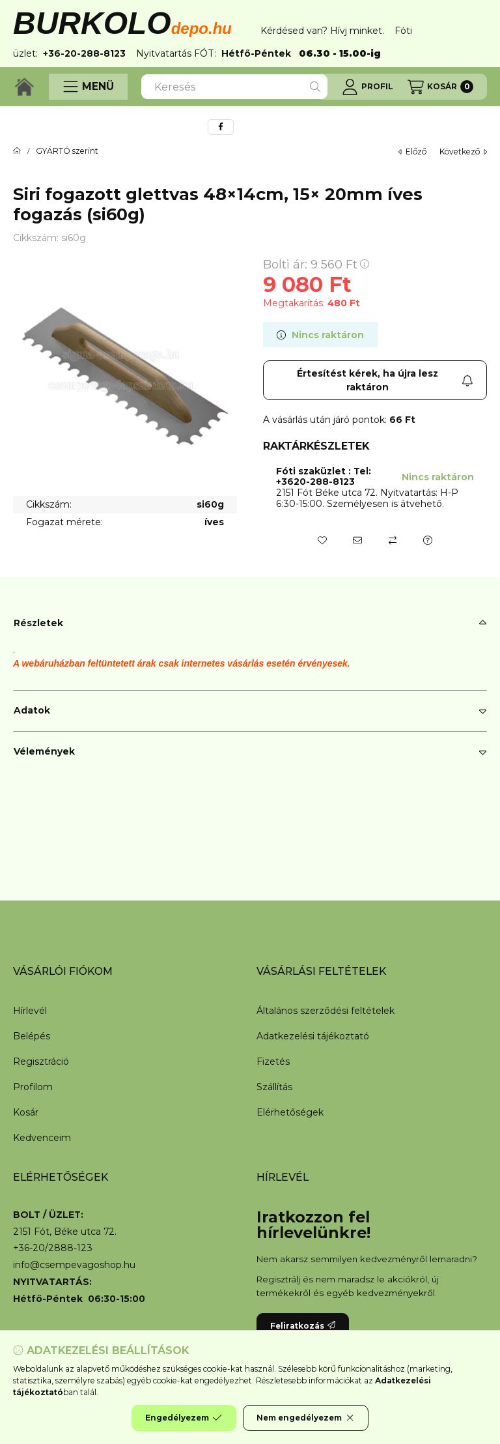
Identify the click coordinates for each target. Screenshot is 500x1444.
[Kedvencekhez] (322, 540)
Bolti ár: (316, 264)
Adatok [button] (32, 710)
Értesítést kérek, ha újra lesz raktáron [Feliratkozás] (385, 380)
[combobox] (234, 87)
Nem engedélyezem (306, 1418)
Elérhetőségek (290, 1112)
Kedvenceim (42, 1138)
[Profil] (367, 87)
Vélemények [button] (44, 751)
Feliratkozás (302, 1326)
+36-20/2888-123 (52, 1248)
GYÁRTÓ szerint (67, 151)
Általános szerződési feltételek (326, 1011)
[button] (88, 87)
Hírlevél (30, 1011)
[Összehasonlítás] (393, 540)
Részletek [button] (38, 623)
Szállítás (274, 1087)
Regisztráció (41, 1061)
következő (463, 151)
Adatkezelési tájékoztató (313, 1036)
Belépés (31, 1036)
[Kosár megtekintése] (440, 87)
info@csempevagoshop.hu (74, 1265)
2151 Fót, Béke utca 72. (65, 1231)
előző (412, 151)
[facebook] (221, 127)
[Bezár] (480, 30)
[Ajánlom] (357, 540)
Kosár (25, 1112)
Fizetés (273, 1061)
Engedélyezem (183, 1418)
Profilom (33, 1087)
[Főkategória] (17, 151)
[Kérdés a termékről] (428, 540)
